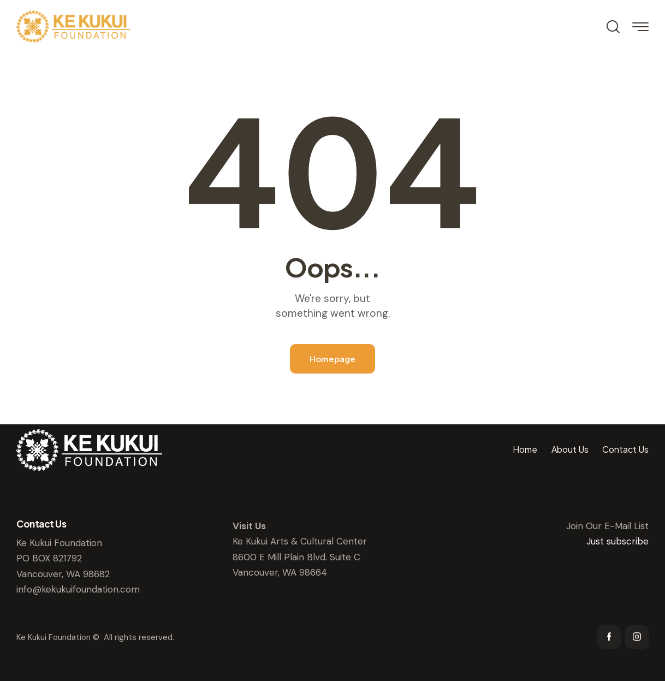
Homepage (332, 358)
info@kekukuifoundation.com (78, 589)
